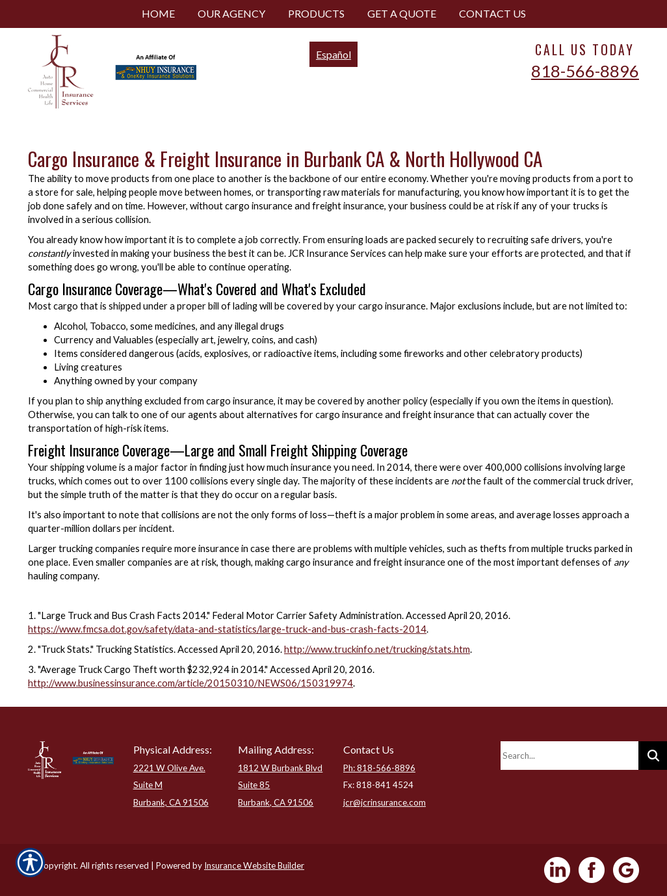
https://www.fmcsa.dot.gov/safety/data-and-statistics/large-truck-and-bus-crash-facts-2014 (227, 629)
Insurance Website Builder (254, 865)
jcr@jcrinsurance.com (384, 802)
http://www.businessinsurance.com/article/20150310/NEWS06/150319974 (190, 683)
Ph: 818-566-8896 (379, 768)
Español (333, 54)
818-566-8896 (585, 71)
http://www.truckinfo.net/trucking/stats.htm (377, 649)
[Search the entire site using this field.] (569, 755)
